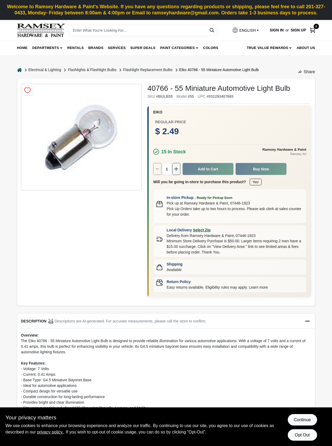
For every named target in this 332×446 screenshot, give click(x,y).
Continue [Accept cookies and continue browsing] (302, 420)
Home (22, 48)
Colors (210, 48)
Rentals (75, 48)
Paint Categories (177, 48)
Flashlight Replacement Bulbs (147, 70)
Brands (95, 48)
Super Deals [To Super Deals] (143, 48)
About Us (306, 48)
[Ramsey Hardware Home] (41, 30)
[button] (245, 30)
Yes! (256, 182)
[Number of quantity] (166, 169)
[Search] (212, 30)
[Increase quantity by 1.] (176, 169)
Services (117, 48)
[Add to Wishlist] (27, 90)
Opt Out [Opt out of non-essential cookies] (302, 435)
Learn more (258, 287)
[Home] (19, 70)
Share (306, 71)
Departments (45, 48)
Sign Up (298, 30)
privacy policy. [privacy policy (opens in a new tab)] (50, 432)
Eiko (157, 112)
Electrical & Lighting (45, 70)
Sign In (277, 30)
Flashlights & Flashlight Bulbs (92, 70)
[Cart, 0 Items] (312, 30)
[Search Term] (143, 30)
